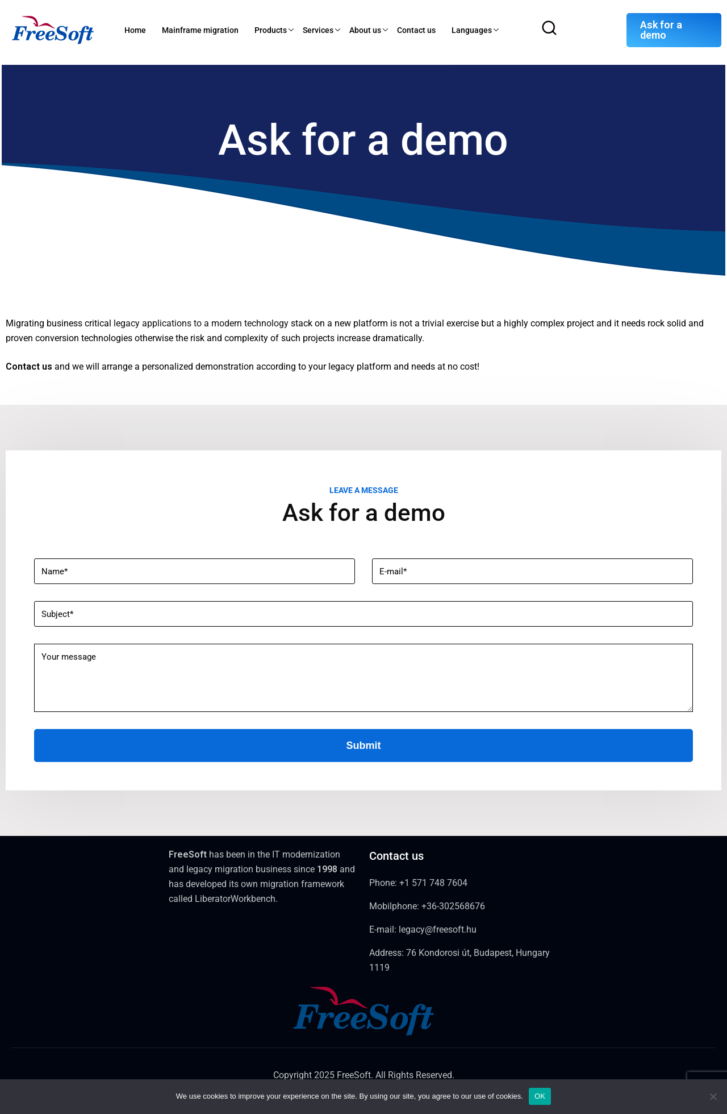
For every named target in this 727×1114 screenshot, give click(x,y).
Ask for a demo (661, 30)
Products (270, 30)
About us (365, 30)
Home (135, 30)
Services (318, 30)
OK (539, 1096)
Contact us (416, 30)
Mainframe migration (200, 30)
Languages (472, 30)
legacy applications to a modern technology (201, 323)
